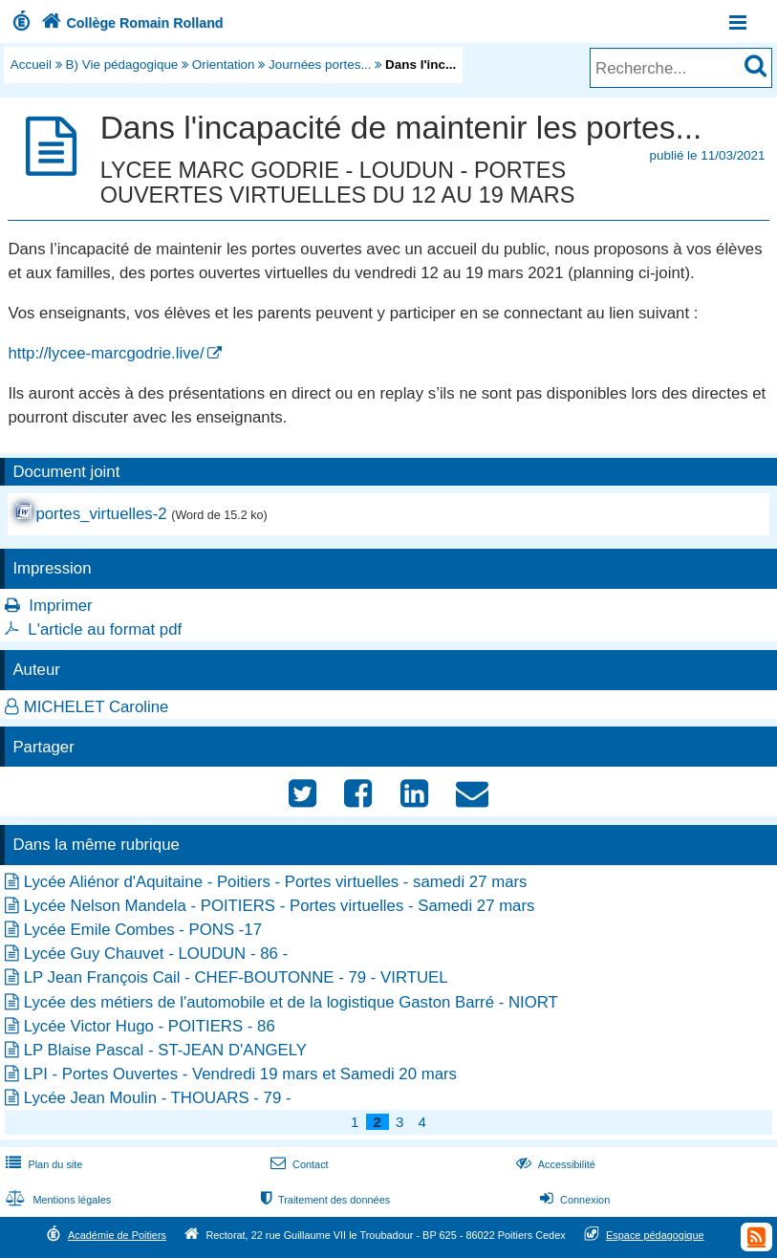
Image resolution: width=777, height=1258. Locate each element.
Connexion (573, 1199)
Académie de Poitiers (117, 1235)
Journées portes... (320, 64)
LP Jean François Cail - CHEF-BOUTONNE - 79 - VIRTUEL (236, 977)
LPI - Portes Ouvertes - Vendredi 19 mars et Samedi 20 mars (240, 1074)
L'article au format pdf (105, 629)
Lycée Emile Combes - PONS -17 (143, 930)
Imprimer (60, 605)
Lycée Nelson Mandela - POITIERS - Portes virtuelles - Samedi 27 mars (279, 906)
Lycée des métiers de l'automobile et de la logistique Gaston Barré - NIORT (291, 1002)
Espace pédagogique (655, 1235)
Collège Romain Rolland (130, 23)
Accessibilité (553, 1164)
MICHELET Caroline (96, 707)
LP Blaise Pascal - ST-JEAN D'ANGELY (165, 1050)
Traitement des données (323, 1199)
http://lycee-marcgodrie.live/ (106, 353)
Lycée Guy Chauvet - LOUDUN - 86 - (156, 953)
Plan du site (42, 1164)
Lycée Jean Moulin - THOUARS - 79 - (157, 1098)
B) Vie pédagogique (122, 64)
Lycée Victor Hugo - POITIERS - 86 (149, 1026)
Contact (298, 1164)
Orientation (223, 64)
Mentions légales (56, 1199)
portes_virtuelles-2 (100, 514)
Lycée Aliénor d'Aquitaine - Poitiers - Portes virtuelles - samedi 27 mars (276, 882)
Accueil (31, 64)
